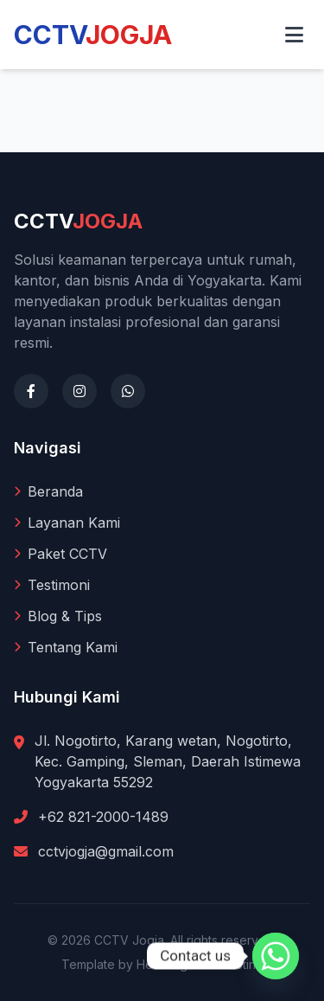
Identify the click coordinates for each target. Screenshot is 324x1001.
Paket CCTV (60, 553)
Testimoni (52, 585)
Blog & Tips (58, 616)
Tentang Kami (66, 647)
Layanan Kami (67, 522)
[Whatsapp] (275, 956)
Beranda (48, 491)
